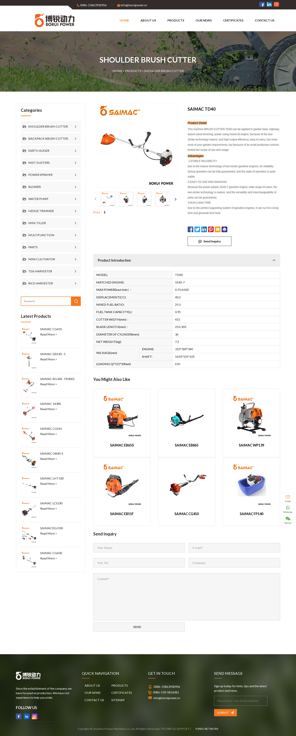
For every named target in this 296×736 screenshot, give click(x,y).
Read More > (48, 334)
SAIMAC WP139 (251, 445)
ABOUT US (148, 20)
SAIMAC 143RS (50, 403)
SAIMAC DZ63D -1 (53, 354)
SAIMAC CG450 (186, 514)
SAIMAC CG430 (51, 553)
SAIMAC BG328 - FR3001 (57, 379)
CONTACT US (264, 20)
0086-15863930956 (91, 5)
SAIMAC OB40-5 (51, 453)
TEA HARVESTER (40, 271)
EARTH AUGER (38, 150)
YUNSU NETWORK (206, 728)
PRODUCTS (175, 20)
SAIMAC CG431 (51, 329)
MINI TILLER (37, 223)
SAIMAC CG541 (51, 428)
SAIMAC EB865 (186, 445)
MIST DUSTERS (39, 162)
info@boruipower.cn (132, 5)
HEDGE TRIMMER (41, 211)
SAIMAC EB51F (122, 514)
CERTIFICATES (233, 20)
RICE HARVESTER (40, 283)
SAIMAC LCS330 (51, 503)
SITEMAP (118, 700)
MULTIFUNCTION (41, 235)
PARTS (33, 247)
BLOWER (34, 186)
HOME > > (148, 71)
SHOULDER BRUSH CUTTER (164, 71)
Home (124, 20)
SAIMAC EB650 (122, 445)
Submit (225, 712)
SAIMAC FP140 (251, 514)
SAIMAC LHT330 (52, 478)
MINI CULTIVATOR (41, 259)
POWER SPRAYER (40, 174)
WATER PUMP (38, 199)
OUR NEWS (204, 20)
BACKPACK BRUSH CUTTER (48, 138)
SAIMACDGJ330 (51, 528)
